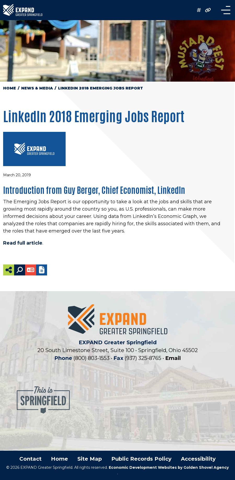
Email (173, 358)
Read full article (22, 243)
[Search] (19, 269)
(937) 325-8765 (144, 358)
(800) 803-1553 (92, 358)
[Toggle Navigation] (223, 10)
